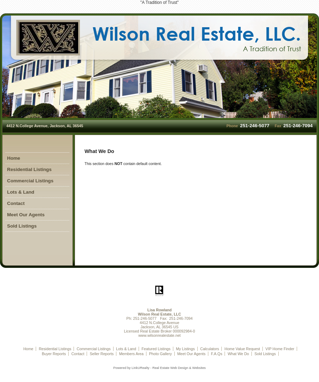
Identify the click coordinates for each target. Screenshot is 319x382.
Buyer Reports (54, 354)
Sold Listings (22, 226)
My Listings (185, 349)
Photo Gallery (160, 354)
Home (13, 158)
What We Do (238, 354)
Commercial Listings (30, 180)
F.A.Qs (216, 354)
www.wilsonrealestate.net (159, 335)
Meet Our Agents (26, 214)
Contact (16, 203)
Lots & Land (20, 192)
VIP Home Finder (280, 349)
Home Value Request (242, 349)
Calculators (209, 349)
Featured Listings (155, 349)
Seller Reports (102, 354)
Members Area (131, 354)
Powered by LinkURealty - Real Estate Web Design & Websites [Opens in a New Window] (159, 368)
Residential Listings (29, 169)
